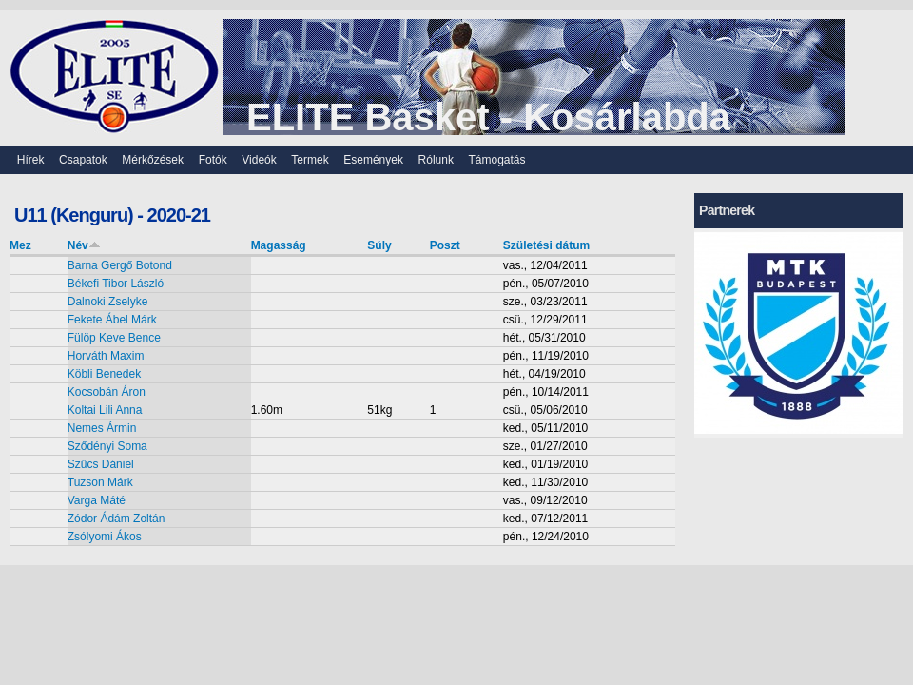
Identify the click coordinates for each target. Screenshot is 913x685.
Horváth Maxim (106, 355)
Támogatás (497, 159)
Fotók (213, 159)
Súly (379, 245)
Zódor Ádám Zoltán (116, 518)
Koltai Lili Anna (105, 410)
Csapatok (83, 159)
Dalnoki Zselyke (108, 301)
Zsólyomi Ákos (105, 536)
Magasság (278, 245)
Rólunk (436, 159)
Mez (20, 245)
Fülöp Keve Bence (114, 337)
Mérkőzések (153, 159)
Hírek (31, 159)
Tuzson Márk (100, 482)
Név (84, 245)
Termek (309, 159)
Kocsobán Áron (107, 392)
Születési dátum (546, 245)
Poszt (445, 245)
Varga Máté (97, 500)
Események (373, 159)
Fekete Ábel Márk (112, 319)
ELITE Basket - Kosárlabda (488, 117)
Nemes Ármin (102, 428)
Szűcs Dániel (101, 464)
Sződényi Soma (107, 446)
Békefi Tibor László (116, 283)
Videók (259, 159)
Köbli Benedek (104, 374)
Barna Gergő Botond (120, 265)
